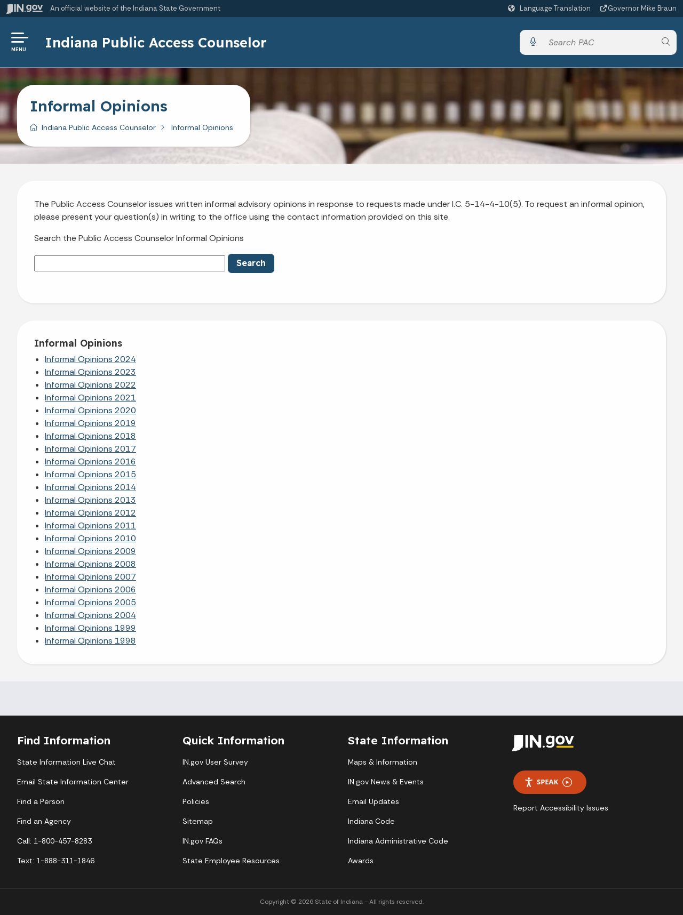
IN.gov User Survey (215, 762)
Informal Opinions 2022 (90, 384)
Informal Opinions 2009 (90, 551)
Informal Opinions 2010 (90, 538)
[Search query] (599, 42)
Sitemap (197, 821)
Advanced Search (213, 781)
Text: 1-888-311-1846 (55, 860)
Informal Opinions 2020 (90, 410)
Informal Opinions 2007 (90, 576)
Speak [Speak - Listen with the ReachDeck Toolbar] (548, 782)
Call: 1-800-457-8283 (54, 841)
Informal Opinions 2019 (90, 423)
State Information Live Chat (66, 762)
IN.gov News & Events (386, 781)
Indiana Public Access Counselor (156, 42)
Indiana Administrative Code (398, 841)
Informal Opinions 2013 (90, 499)
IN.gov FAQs (202, 841)
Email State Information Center (73, 781)
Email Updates (373, 801)
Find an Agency (44, 821)
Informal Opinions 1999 (90, 627)
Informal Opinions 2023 (90, 372)
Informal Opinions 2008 (90, 563)
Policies (195, 801)
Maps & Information (382, 762)
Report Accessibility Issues (560, 808)
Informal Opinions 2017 (90, 448)
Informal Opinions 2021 (90, 397)
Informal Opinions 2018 (90, 436)
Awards (361, 860)
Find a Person (41, 801)
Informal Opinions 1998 (90, 640)
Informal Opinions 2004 (90, 615)
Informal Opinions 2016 (90, 461)
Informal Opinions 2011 (90, 525)
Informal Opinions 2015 (90, 474)
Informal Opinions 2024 (90, 359)
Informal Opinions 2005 (90, 602)
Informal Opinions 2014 (90, 487)
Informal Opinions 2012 (90, 512)
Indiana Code (371, 821)
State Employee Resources (231, 860)
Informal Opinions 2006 (90, 589)
